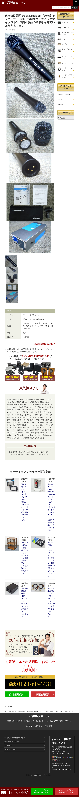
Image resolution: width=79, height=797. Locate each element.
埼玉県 (37, 726)
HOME (5, 711)
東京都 (28, 726)
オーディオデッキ (68, 63)
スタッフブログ (63, 99)
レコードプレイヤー (68, 50)
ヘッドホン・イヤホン (68, 69)
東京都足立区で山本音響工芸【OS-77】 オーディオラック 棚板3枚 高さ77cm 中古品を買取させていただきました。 (25, 558)
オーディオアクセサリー (68, 76)
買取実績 (11, 711)
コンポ (64, 39)
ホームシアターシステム (68, 33)
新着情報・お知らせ (64, 94)
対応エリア (53, 721)
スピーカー (65, 23)
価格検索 (74, 8)
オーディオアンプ (68, 27)
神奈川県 (48, 726)
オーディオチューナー (68, 57)
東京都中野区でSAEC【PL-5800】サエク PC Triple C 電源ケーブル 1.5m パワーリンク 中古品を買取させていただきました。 (25, 502)
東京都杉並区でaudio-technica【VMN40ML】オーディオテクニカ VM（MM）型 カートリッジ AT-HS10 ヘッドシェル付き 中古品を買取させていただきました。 (51, 507)
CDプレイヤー (66, 44)
